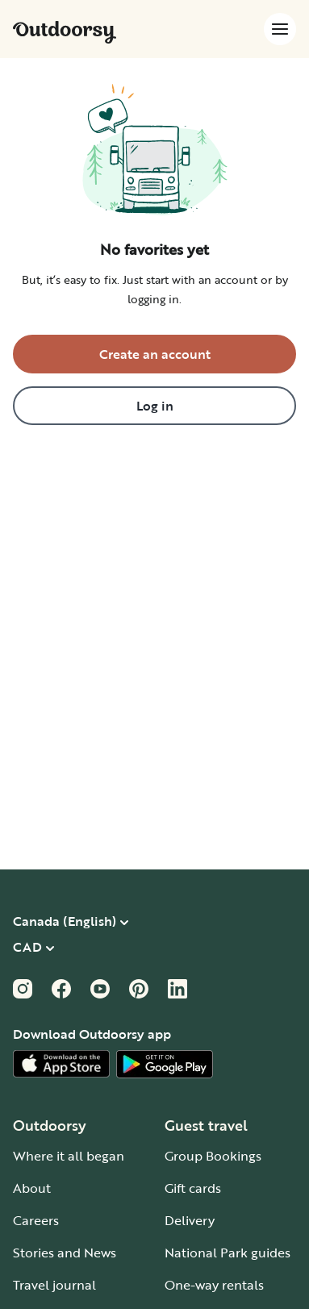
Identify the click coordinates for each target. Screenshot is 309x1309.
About (32, 1188)
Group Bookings (213, 1155)
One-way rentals (214, 1284)
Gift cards (193, 1188)
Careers (36, 1220)
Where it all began (68, 1155)
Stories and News (64, 1252)
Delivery (190, 1220)
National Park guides (227, 1252)
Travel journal (54, 1284)
